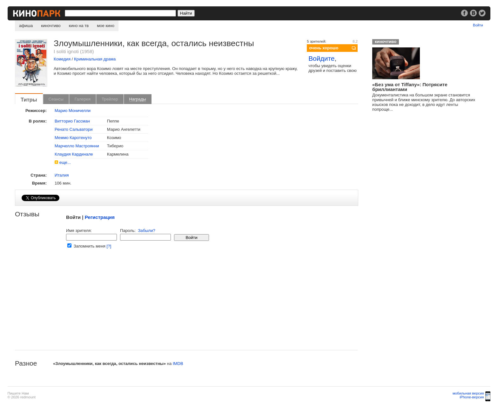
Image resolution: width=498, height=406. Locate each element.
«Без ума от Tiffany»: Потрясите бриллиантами (409, 87)
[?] (109, 246)
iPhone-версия (472, 397)
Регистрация (100, 217)
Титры (29, 99)
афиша (26, 25)
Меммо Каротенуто (73, 137)
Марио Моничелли (73, 110)
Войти (478, 25)
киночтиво (51, 25)
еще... (65, 162)
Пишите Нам (18, 393)
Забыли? (146, 230)
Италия (62, 175)
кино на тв (79, 25)
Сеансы (56, 99)
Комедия (62, 59)
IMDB (178, 363)
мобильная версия (468, 393)
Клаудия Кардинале (74, 154)
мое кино (105, 25)
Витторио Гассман (72, 121)
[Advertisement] (186, 305)
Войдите (321, 58)
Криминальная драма (95, 59)
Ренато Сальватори (73, 129)
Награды (137, 99)
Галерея (83, 99)
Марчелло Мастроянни (77, 146)
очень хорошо (323, 48)
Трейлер (110, 99)
